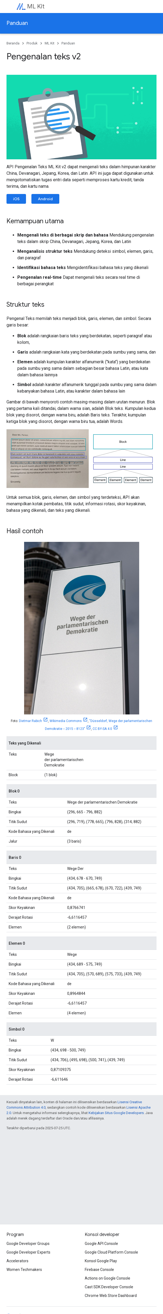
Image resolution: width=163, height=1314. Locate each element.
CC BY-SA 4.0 (102, 729)
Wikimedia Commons (66, 721)
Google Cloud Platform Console (111, 1252)
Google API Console (101, 1243)
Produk (32, 43)
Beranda (12, 43)
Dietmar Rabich (30, 721)
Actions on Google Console (107, 1278)
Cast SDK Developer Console (109, 1287)
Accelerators (17, 1261)
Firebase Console (99, 1269)
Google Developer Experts (28, 1252)
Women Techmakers (24, 1269)
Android (45, 198)
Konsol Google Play (101, 1261)
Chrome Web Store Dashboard (111, 1295)
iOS (16, 198)
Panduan (17, 23)
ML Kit (35, 6)
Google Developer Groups (28, 1243)
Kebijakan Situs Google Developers (116, 1113)
